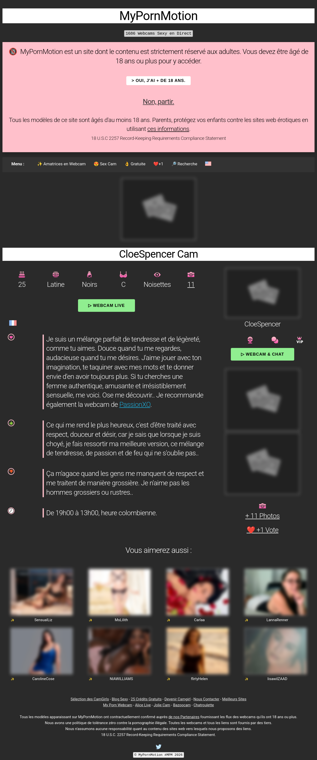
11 (191, 284)
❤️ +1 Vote (263, 530)
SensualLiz (43, 620)
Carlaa (199, 620)
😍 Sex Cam (105, 163)
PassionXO (134, 404)
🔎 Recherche (184, 163)
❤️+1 (158, 163)
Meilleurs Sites (234, 699)
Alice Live (143, 705)
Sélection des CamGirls (90, 699)
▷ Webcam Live (106, 305)
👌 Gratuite (134, 163)
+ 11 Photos (262, 516)
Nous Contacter (206, 699)
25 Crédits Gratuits (146, 699)
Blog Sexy (120, 699)
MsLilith (121, 620)
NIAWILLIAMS (121, 679)
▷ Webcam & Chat (262, 354)
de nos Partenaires (183, 717)
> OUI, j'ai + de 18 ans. (158, 80)
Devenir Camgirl (177, 699)
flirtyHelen (199, 679)
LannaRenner (277, 620)
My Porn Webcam (117, 705)
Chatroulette (204, 705)
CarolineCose (43, 679)
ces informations (168, 128)
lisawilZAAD (277, 679)
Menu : (17, 163)
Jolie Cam (162, 705)
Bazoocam (182, 705)
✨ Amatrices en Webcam (61, 163)
